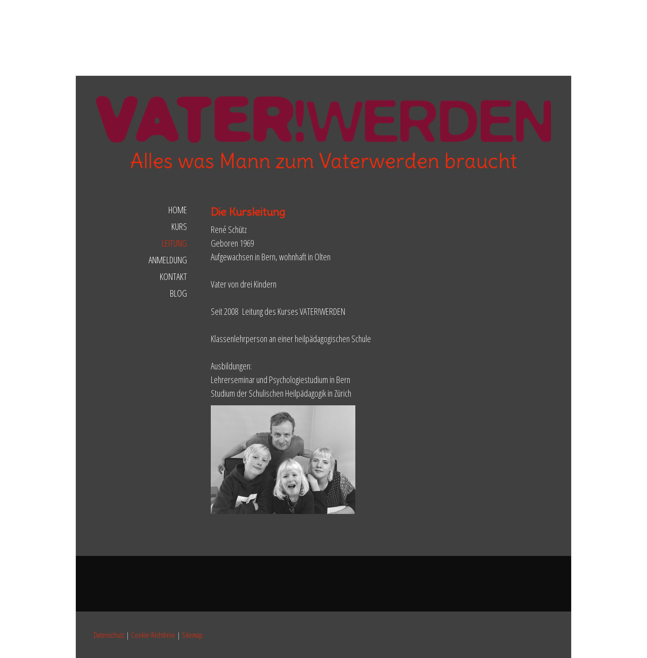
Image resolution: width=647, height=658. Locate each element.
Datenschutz (109, 635)
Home (177, 210)
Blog (178, 293)
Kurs (179, 226)
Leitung (174, 243)
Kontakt (173, 276)
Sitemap (192, 635)
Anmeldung (168, 260)
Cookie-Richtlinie (153, 635)
